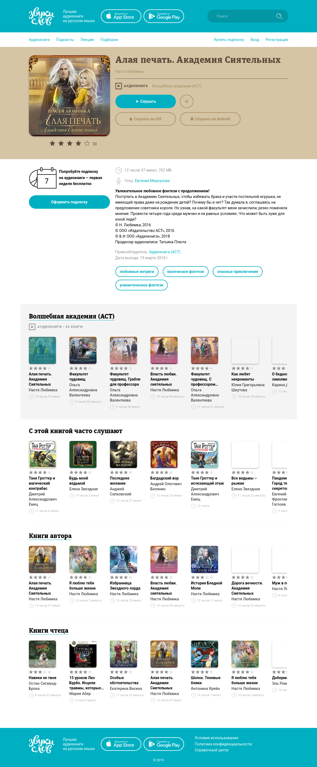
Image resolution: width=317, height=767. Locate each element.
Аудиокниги (39, 39)
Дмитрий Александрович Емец (43, 499)
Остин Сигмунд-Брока (43, 686)
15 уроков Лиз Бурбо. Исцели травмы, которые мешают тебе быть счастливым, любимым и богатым (86, 683)
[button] (39, 40)
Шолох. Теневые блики (206, 680)
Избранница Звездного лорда (125, 585)
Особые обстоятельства (124, 680)
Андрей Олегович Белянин (166, 486)
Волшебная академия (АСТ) (176, 86)
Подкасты (65, 39)
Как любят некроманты (243, 376)
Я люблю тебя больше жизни (82, 585)
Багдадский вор (165, 478)
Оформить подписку (69, 202)
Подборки (109, 39)
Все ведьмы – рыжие (244, 480)
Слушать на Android (210, 119)
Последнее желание (119, 480)
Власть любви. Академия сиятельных (164, 379)
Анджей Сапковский (120, 491)
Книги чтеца (48, 631)
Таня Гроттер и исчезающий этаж (207, 480)
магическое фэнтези (185, 271)
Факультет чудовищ (78, 376)
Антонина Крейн (205, 688)
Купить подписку (229, 39)
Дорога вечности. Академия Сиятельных (247, 588)
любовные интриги (137, 271)
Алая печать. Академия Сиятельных (40, 379)
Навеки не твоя (42, 678)
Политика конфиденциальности (223, 744)
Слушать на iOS (145, 119)
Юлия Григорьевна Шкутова (248, 387)
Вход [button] (255, 39)
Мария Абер (80, 693)
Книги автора (50, 536)
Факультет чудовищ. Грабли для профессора (125, 379)
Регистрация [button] (277, 39)
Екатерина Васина (126, 688)
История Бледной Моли (206, 585)
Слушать (145, 101)
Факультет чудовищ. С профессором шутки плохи (203, 379)
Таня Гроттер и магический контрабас (42, 483)
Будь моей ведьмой (78, 480)
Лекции (87, 39)
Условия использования (216, 738)
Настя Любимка (43, 390)
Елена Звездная (83, 489)
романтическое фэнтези (141, 285)
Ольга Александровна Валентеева (83, 390)
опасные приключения (237, 271)
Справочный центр (212, 750)
